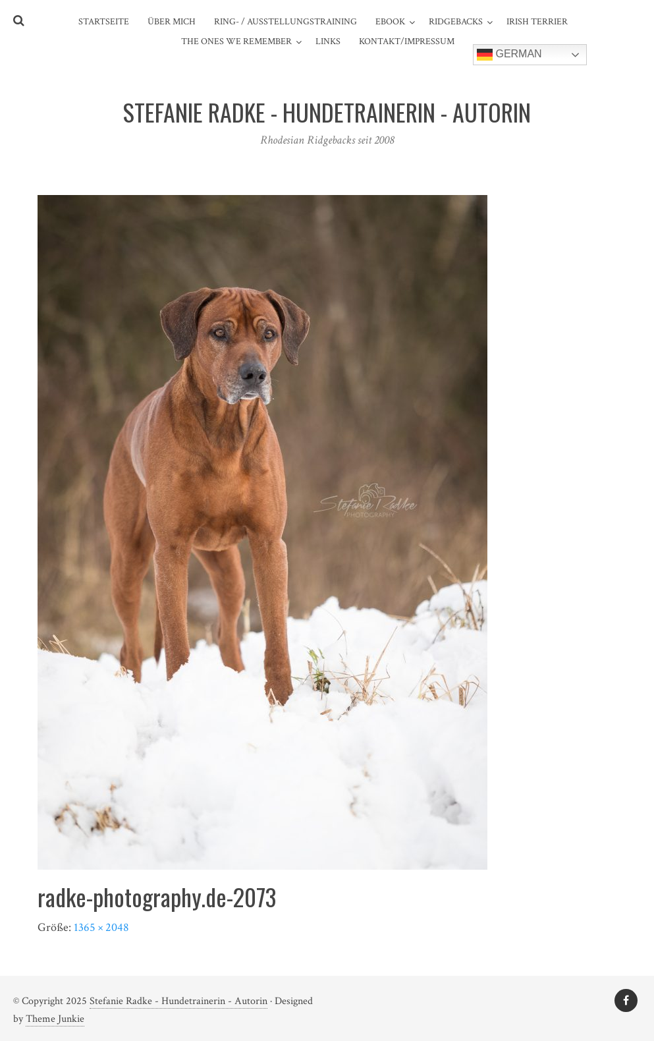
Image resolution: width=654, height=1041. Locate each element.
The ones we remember (236, 41)
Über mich (172, 22)
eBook (390, 22)
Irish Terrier (537, 22)
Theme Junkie (55, 1019)
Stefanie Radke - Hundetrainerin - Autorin (178, 1001)
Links (328, 41)
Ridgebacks (456, 22)
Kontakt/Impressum (406, 41)
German (509, 55)
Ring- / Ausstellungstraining (285, 22)
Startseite (103, 22)
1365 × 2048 (101, 927)
